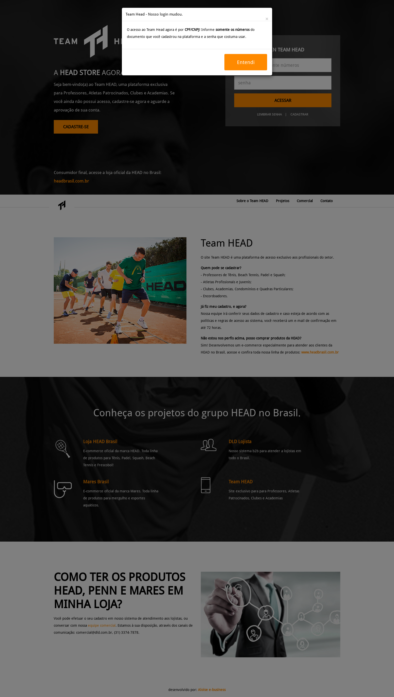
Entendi (246, 62)
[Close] (266, 19)
